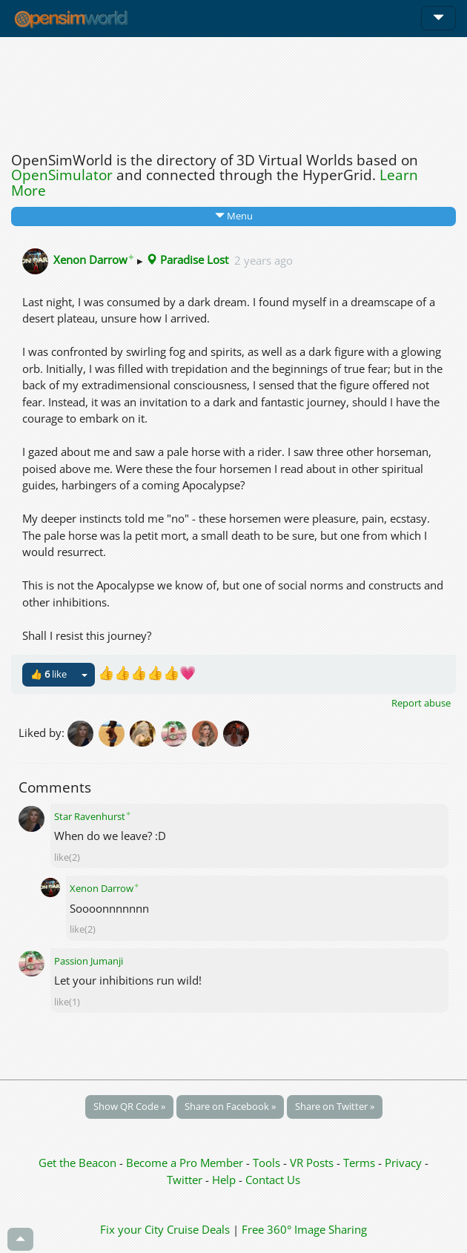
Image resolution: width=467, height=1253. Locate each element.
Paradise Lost (187, 259)
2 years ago (263, 259)
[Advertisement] (233, 90)
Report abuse (421, 703)
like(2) (67, 857)
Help (224, 1179)
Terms (360, 1162)
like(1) (67, 1001)
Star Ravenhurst (92, 816)
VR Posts (313, 1162)
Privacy (403, 1162)
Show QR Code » (129, 1106)
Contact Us (272, 1179)
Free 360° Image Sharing (304, 1229)
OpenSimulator (62, 175)
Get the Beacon (77, 1162)
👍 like (48, 674)
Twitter (184, 1179)
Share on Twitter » (334, 1106)
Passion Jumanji (88, 961)
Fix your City (132, 1229)
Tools (268, 1162)
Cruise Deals (198, 1229)
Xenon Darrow (93, 259)
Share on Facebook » (230, 1106)
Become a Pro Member (186, 1162)
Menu (234, 215)
